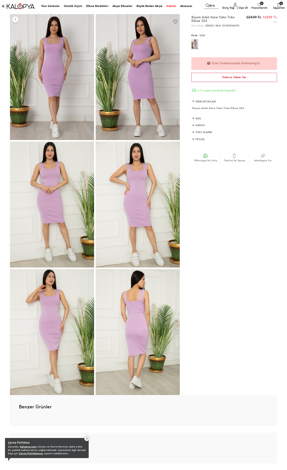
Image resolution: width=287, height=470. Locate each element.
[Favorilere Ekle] (175, 22)
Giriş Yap (228, 8)
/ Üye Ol (242, 8)
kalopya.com (28, 446)
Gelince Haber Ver (234, 77)
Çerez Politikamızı (31, 453)
